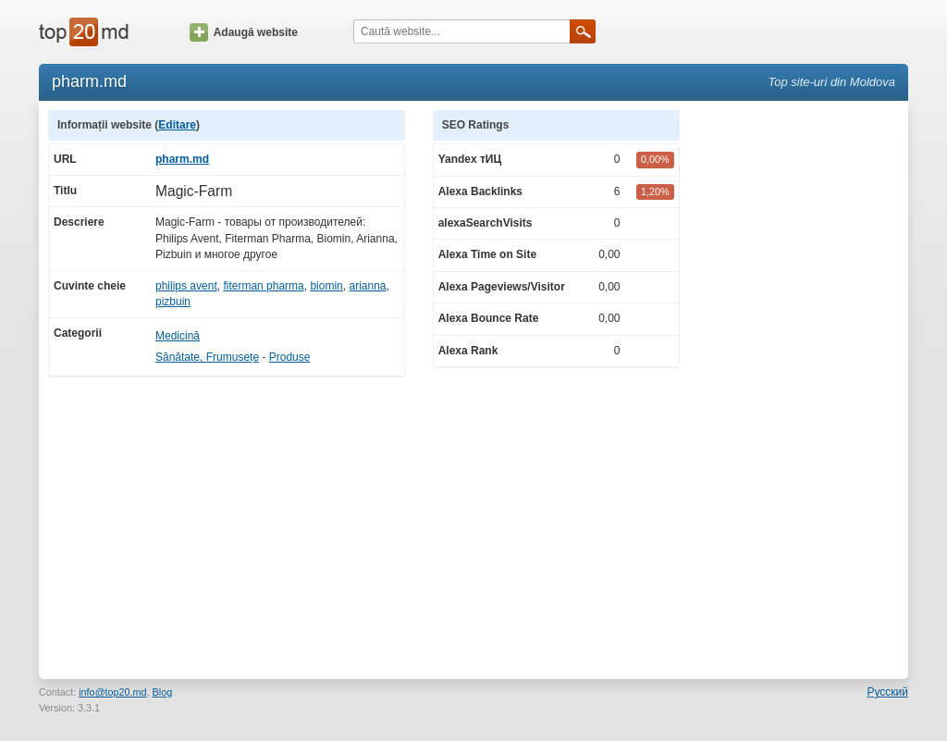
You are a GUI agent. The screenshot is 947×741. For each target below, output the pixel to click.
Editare (177, 124)
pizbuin (173, 301)
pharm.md (182, 159)
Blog (163, 692)
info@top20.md (112, 692)
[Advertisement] (803, 387)
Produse (290, 357)
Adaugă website (244, 32)
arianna (367, 285)
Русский (887, 691)
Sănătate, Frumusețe (207, 357)
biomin (326, 285)
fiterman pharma (263, 285)
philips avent (186, 285)
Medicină (177, 335)
